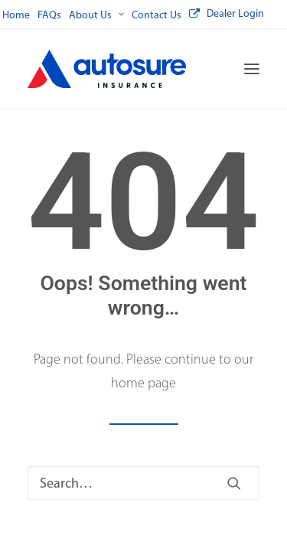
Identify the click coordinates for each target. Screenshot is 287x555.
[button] (252, 69)
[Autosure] (107, 69)
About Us (96, 14)
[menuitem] (16, 15)
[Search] (143, 483)
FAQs (49, 14)
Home (16, 14)
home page (143, 382)
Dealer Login (235, 13)
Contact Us (156, 14)
